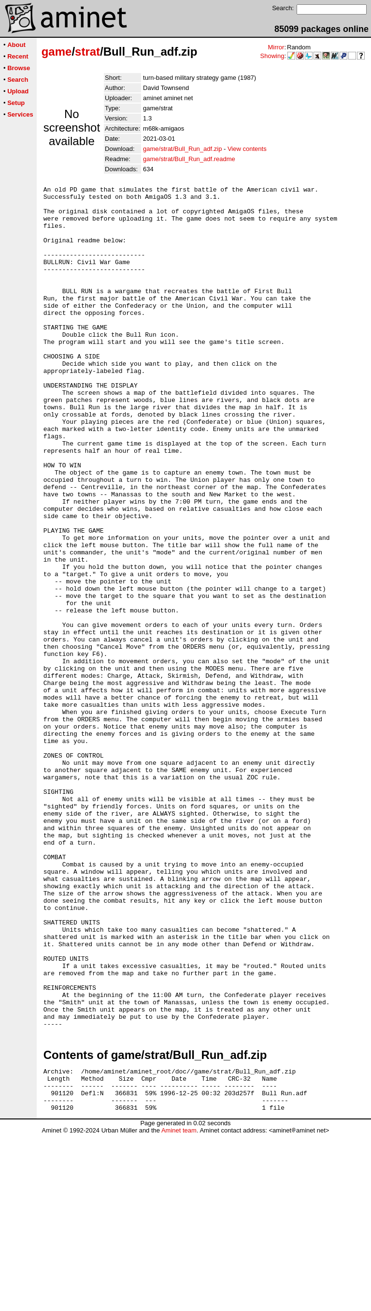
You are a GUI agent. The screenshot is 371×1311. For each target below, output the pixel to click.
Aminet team (179, 1307)
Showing (272, 56)
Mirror (276, 47)
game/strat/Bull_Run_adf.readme (189, 159)
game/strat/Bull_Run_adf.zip (182, 148)
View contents (247, 148)
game (57, 51)
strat (87, 51)
